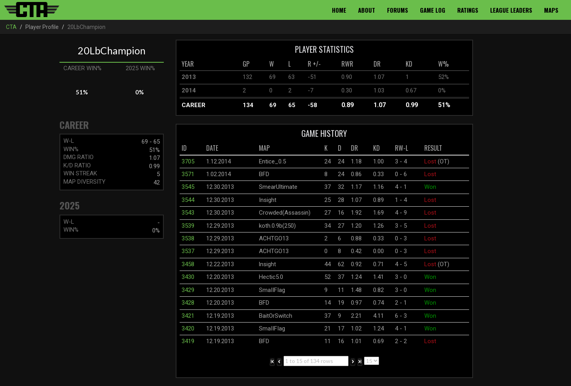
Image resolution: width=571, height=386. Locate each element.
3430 (188, 276)
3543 (188, 212)
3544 (188, 200)
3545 (188, 186)
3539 (188, 225)
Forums (397, 10)
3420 (188, 328)
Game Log (432, 10)
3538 (188, 238)
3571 (188, 174)
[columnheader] (210, 64)
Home (339, 10)
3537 (188, 251)
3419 (188, 341)
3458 (188, 264)
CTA (11, 27)
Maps (551, 10)
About (366, 10)
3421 (188, 315)
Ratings (467, 10)
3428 (188, 302)
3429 (188, 290)
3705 (188, 161)
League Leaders (511, 10)
